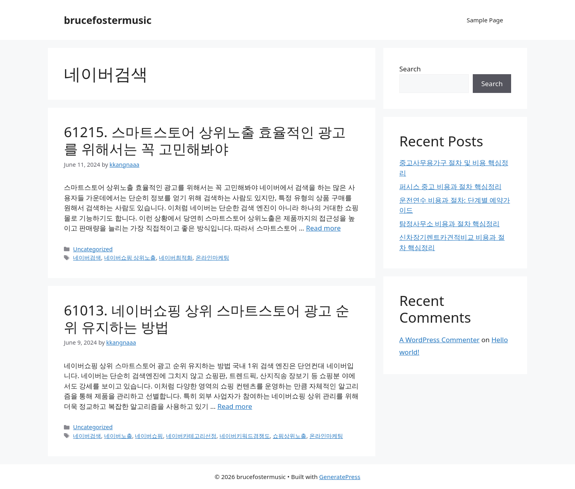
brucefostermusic (107, 20)
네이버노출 (118, 436)
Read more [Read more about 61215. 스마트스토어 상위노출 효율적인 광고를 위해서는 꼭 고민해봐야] (323, 228)
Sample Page (485, 20)
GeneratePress (339, 477)
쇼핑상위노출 (289, 436)
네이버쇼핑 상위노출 (130, 257)
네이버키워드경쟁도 (245, 436)
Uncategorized (93, 249)
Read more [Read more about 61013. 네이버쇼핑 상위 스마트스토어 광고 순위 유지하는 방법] (234, 406)
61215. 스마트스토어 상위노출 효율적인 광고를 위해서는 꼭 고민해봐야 (205, 140)
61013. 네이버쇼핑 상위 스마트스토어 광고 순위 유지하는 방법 (206, 318)
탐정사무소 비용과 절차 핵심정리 (449, 223)
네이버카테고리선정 (191, 436)
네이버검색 (87, 257)
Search (410, 68)
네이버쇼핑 (149, 436)
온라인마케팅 (212, 257)
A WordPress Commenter (439, 339)
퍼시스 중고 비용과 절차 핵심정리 (450, 186)
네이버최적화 (175, 257)
